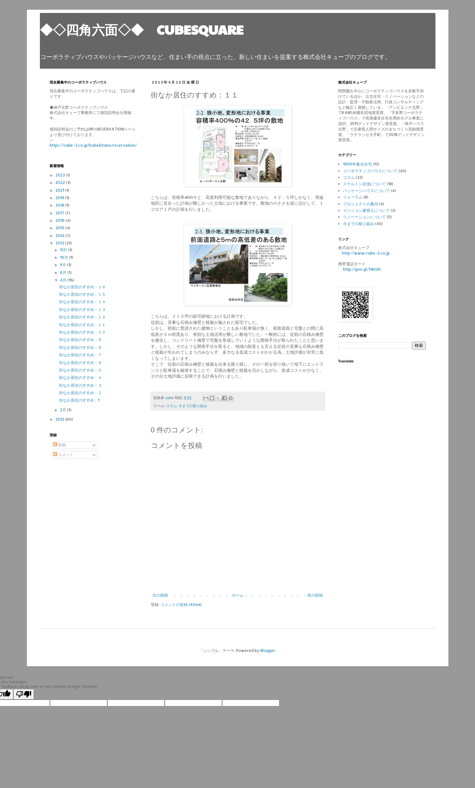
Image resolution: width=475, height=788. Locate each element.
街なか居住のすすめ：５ (80, 370)
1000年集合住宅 (357, 164)
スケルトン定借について (364, 183)
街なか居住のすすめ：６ (80, 362)
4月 (63, 280)
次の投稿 (160, 595)
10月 (64, 257)
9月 (63, 264)
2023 (60, 175)
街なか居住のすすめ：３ (80, 385)
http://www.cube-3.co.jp (366, 253)
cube (170, 397)
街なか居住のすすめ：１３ (82, 309)
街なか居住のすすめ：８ (80, 347)
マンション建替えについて (366, 210)
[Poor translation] (23, 694)
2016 (60, 220)
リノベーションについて (364, 216)
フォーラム (352, 197)
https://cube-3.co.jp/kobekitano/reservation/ (93, 145)
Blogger (267, 650)
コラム (171, 406)
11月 (64, 249)
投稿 (59, 444)
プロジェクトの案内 (360, 203)
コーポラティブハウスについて (370, 170)
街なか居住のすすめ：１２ (82, 316)
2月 (63, 409)
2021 (60, 190)
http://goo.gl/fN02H (362, 269)
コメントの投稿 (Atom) (181, 604)
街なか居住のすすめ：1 (79, 400)
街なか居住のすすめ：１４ (82, 301)
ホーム (237, 595)
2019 (60, 197)
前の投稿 (315, 595)
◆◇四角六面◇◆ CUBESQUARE (141, 29)
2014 (60, 235)
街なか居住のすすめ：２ (80, 392)
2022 (60, 182)
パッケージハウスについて (366, 190)
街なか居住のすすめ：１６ (82, 286)
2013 (60, 243)
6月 (63, 272)
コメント (63, 454)
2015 (60, 227)
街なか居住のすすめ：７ (80, 354)
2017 (60, 213)
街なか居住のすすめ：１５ (82, 294)
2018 (60, 205)
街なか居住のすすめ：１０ (82, 332)
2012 (60, 419)
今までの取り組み (193, 406)
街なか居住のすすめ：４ (80, 377)
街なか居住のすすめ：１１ (82, 324)
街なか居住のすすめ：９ (80, 339)
